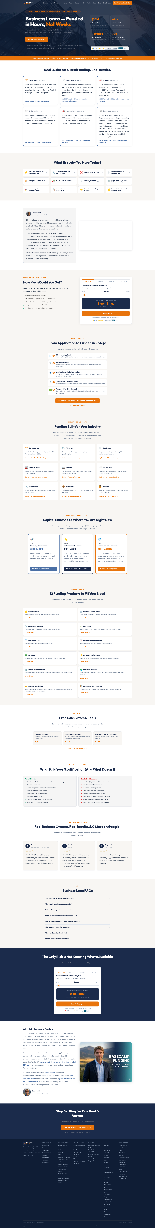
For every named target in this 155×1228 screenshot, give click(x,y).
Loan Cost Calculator (79, 1145)
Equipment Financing (64, 1157)
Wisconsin (107, 1216)
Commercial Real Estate (63, 1160)
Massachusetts (108, 1172)
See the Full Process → (77, 405)
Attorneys (45, 1147)
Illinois (105, 1160)
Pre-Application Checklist (93, 1151)
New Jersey (107, 1184)
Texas (105, 1207)
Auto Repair (45, 1160)
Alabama (106, 1145)
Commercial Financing (122, 1165)
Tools (71, 3)
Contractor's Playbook (92, 1160)
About (94, 3)
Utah (105, 1209)
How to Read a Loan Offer (94, 1146)
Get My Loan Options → (37, 39)
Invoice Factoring (63, 1164)
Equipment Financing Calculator (79, 1149)
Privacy (120, 1222)
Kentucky (106, 1165)
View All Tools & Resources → (77, 748)
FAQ (120, 1150)
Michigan (106, 1175)
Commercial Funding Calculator (79, 1162)
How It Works (87, 3)
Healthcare (45, 1150)
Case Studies (107, 3)
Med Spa (44, 1165)
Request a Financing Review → (109, 568)
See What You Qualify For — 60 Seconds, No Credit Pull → (77, 400)
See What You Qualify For (122, 3)
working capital (46, 1062)
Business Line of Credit (62, 1149)
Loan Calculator (124, 1157)
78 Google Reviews (111, 48)
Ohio (105, 1192)
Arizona (106, 1147)
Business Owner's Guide (93, 1155)
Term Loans (61, 1152)
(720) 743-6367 (28, 1156)
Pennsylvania (108, 1199)
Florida (106, 1155)
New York (106, 1187)
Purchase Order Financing (62, 1181)
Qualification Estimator (77, 1158)
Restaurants (45, 1157)
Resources (122, 1174)
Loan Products (56, 3)
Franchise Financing (63, 1166)
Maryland (106, 1170)
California (107, 1150)
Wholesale (45, 1162)
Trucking (44, 1155)
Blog (99, 3)
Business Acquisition (64, 1178)
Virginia (106, 1212)
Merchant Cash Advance (62, 1174)
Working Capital (62, 1145)
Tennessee (107, 1204)
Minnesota (107, 1177)
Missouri (106, 1180)
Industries (45, 3)
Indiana (106, 1162)
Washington (107, 1214)
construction (50, 1072)
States (65, 3)
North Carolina (108, 1189)
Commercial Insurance (122, 1161)
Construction (46, 1145)
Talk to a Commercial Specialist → (77, 568)
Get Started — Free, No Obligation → (77, 1127)
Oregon (106, 1197)
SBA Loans (61, 1155)
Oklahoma (107, 1194)
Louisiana (106, 1167)
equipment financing (61, 1062)
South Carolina (108, 1202)
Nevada (106, 1182)
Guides (78, 3)
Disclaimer (129, 1222)
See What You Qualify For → (41, 568)
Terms (124, 1222)
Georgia (106, 1157)
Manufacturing (46, 1152)
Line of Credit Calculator (77, 1153)
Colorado (106, 1152)
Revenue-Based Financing (62, 1170)
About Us (122, 1152)
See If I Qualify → (106, 313)
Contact (121, 1155)
